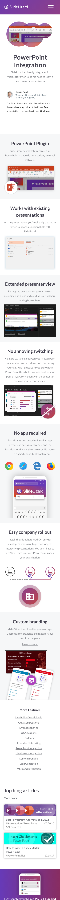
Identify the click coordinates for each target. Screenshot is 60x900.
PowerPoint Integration (29, 748)
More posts (10, 797)
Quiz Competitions (28, 722)
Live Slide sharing (28, 727)
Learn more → (30, 644)
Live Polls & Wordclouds (28, 717)
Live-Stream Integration (29, 753)
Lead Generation (29, 763)
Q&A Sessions (28, 732)
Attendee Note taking (29, 743)
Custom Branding (28, 758)
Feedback (29, 737)
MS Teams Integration (29, 768)
